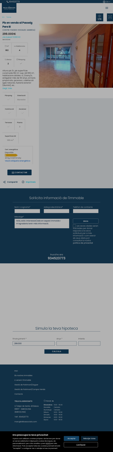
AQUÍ (48, 443)
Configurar (80, 444)
